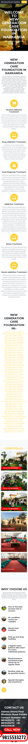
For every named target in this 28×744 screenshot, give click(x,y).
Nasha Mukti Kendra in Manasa (14, 340)
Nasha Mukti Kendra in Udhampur (14, 430)
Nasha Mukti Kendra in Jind (14, 376)
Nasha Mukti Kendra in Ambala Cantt (14, 366)
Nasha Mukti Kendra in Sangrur (14, 352)
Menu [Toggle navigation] (24, 1)
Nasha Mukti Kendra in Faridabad (14, 374)
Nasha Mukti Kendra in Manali (14, 426)
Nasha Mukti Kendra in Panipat (14, 410)
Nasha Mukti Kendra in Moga (14, 345)
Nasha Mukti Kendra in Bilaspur (14, 415)
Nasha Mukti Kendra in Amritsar (14, 359)
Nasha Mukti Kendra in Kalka (14, 367)
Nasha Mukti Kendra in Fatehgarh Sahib (14, 333)
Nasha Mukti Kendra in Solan (14, 394)
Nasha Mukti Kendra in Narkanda (14, 332)
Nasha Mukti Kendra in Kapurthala (14, 342)
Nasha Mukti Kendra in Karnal (14, 372)
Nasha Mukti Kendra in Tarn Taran (14, 347)
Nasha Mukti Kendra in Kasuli (14, 388)
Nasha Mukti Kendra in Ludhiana (14, 360)
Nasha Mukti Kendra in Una (14, 393)
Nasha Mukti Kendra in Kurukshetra (14, 371)
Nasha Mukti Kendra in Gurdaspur (14, 357)
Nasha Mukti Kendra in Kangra (14, 391)
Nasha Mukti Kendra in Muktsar (14, 344)
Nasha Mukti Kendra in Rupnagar (14, 338)
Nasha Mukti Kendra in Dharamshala (14, 423)
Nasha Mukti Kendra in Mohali (14, 420)
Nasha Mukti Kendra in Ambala (14, 369)
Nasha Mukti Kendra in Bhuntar (14, 384)
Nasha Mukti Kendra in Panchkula (14, 377)
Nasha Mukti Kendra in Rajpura (14, 362)
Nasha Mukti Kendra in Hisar (14, 408)
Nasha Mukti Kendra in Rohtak (14, 382)
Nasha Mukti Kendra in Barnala (14, 364)
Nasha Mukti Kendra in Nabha (14, 335)
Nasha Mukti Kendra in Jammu (14, 403)
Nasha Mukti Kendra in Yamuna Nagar (14, 381)
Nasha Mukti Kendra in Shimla (14, 421)
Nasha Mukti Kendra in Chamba (14, 406)
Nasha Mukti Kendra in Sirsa (14, 379)
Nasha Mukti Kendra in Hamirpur (14, 389)
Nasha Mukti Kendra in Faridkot (14, 337)
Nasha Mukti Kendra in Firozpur (14, 354)
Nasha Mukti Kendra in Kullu (14, 398)
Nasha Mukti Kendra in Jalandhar (14, 355)
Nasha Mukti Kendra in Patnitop (14, 432)
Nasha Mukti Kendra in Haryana (14, 404)
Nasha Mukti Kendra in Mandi (14, 425)
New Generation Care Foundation (10, 2)
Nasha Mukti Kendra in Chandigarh (14, 418)
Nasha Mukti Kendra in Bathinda (14, 349)
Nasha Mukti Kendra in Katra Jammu (14, 428)
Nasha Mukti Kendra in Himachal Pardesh (14, 401)
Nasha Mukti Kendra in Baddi (14, 396)
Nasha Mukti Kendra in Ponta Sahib (14, 413)
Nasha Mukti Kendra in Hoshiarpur (14, 350)
